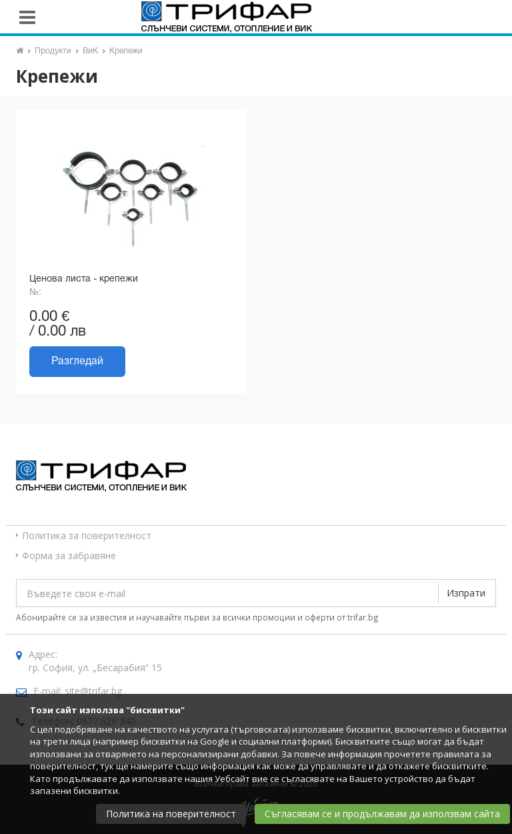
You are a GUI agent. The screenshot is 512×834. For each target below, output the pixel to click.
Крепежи (126, 51)
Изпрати (466, 592)
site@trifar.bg (93, 691)
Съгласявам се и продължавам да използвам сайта (382, 813)
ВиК (90, 51)
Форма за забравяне (69, 555)
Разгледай (77, 361)
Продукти (53, 51)
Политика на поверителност (171, 813)
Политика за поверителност (86, 535)
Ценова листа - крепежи (83, 279)
